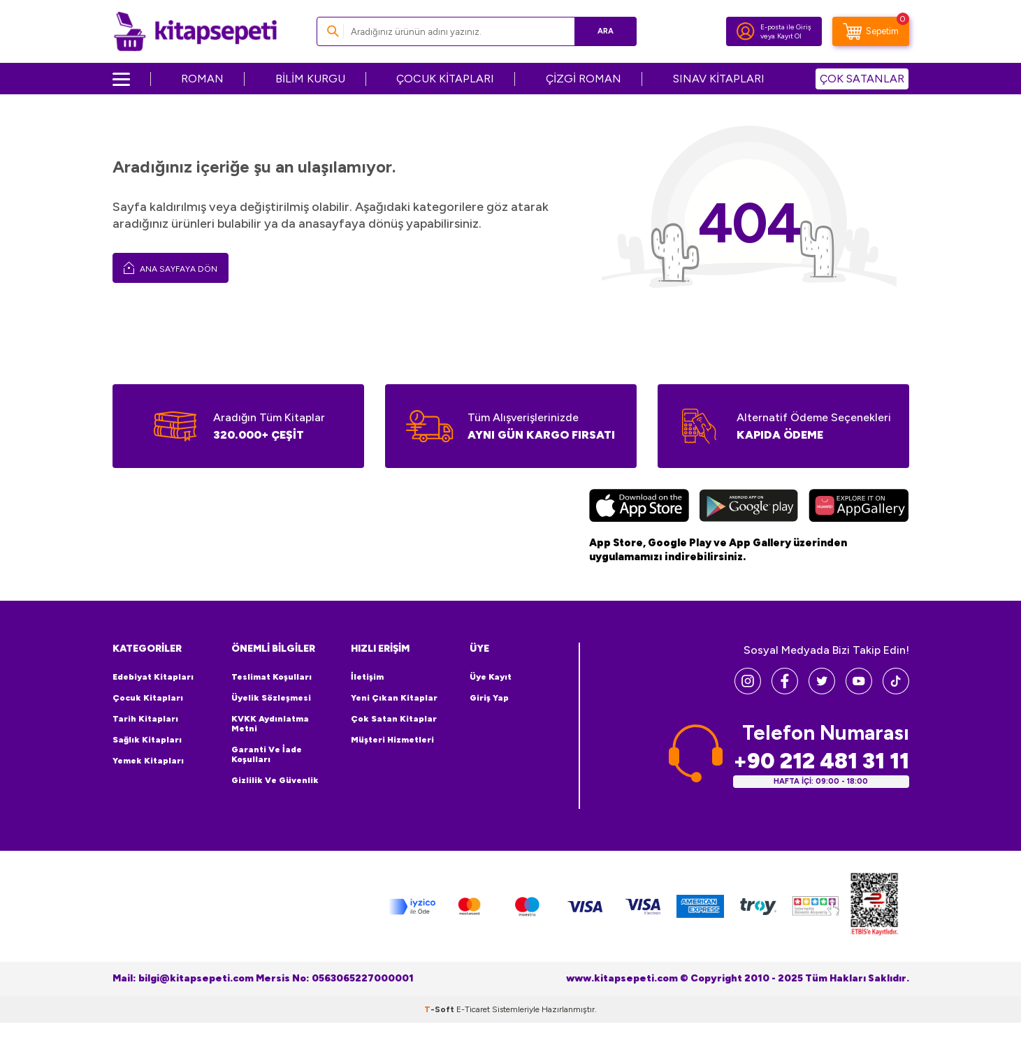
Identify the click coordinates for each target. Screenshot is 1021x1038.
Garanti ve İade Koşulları (266, 754)
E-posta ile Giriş (785, 26)
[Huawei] (858, 507)
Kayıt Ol (789, 36)
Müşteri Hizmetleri (392, 740)
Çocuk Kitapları (148, 698)
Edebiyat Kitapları (153, 677)
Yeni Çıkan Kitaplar (394, 698)
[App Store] (639, 507)
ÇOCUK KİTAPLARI (445, 78)
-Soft (440, 1009)
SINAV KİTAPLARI (719, 78)
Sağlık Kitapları (147, 740)
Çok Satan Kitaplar (394, 719)
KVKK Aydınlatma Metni (270, 723)
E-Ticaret (473, 1009)
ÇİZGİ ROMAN (583, 78)
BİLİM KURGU (310, 78)
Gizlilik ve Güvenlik (275, 780)
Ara (606, 31)
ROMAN (202, 78)
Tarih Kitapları (145, 719)
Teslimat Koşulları (271, 677)
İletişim (367, 677)
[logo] (195, 31)
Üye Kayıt (491, 677)
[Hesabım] (746, 31)
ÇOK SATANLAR (862, 78)
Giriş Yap (489, 698)
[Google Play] (749, 507)
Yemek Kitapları (148, 761)
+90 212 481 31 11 (821, 761)
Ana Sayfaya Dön (170, 267)
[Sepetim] (871, 31)
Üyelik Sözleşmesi (271, 698)
